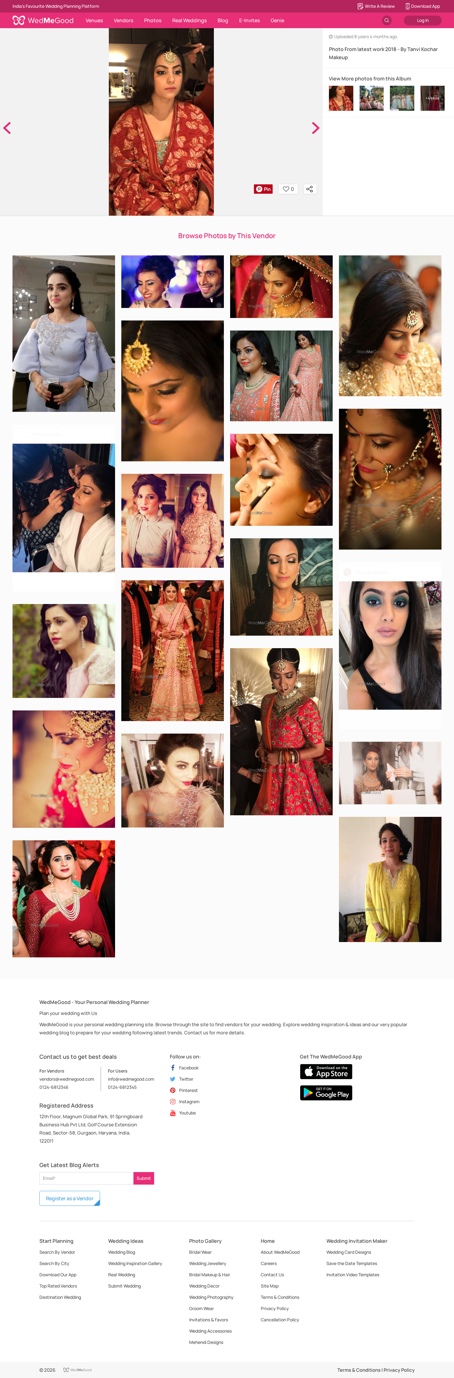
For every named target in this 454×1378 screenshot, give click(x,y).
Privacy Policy (275, 1308)
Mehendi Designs (206, 1342)
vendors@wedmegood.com (66, 1079)
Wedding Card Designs (348, 1252)
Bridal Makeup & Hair (209, 1275)
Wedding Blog (121, 1252)
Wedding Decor (204, 1286)
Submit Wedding (124, 1286)
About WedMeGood (280, 1252)
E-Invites (249, 20)
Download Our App (57, 1275)
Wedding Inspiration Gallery (135, 1263)
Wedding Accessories (210, 1331)
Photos (152, 20)
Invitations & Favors (208, 1320)
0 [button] (288, 189)
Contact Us (272, 1275)
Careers (269, 1263)
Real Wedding (121, 1275)
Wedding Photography (211, 1297)
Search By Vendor (57, 1252)
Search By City (54, 1263)
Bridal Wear (200, 1252)
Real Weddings (189, 20)
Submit (144, 1178)
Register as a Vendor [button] (69, 1198)
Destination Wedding (60, 1297)
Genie (277, 20)
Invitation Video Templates (352, 1275)
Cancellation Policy (280, 1320)
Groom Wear (201, 1308)
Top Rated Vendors (58, 1286)
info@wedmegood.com (131, 1079)
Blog (223, 20)
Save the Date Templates (351, 1263)
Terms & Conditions (280, 1297)
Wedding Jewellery (207, 1263)
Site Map (270, 1286)
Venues (94, 20)
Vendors (123, 20)
